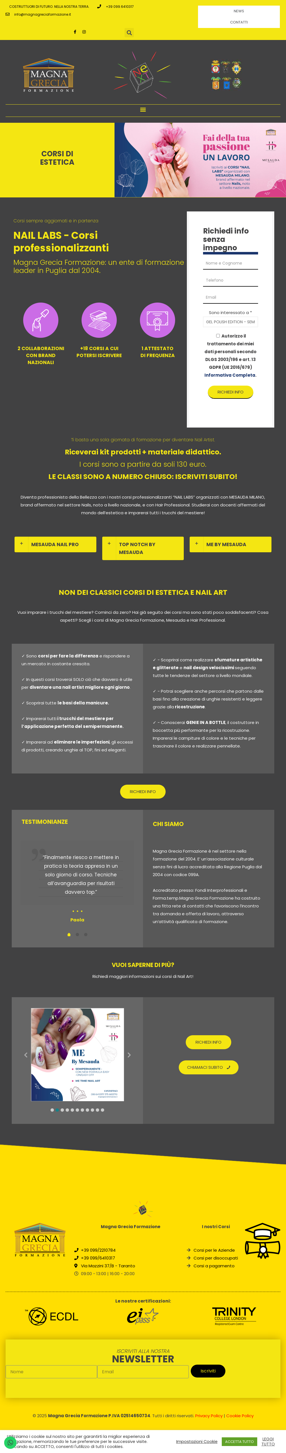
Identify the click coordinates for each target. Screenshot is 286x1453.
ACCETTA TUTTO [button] (239, 1441)
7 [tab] (82, 1110)
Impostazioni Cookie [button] (197, 1441)
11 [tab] (102, 1110)
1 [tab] (52, 1110)
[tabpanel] (77, 882)
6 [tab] (77, 1110)
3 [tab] (62, 1110)
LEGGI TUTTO (268, 1442)
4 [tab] (67, 1110)
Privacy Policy (209, 1416)
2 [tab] (57, 1110)
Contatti (239, 22)
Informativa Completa (229, 375)
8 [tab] (87, 1110)
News (239, 11)
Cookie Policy (240, 1416)
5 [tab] (72, 1110)
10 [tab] (97, 1110)
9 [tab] (92, 1110)
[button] (143, 109)
